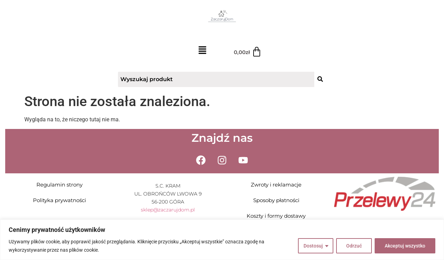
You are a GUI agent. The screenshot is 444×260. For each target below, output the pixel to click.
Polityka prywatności (59, 200)
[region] (222, 239)
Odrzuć (354, 246)
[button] (202, 51)
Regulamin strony (59, 184)
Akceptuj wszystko (405, 246)
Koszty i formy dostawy (276, 216)
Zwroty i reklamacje (276, 184)
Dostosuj (313, 246)
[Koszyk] (247, 52)
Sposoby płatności (276, 200)
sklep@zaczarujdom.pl (168, 210)
